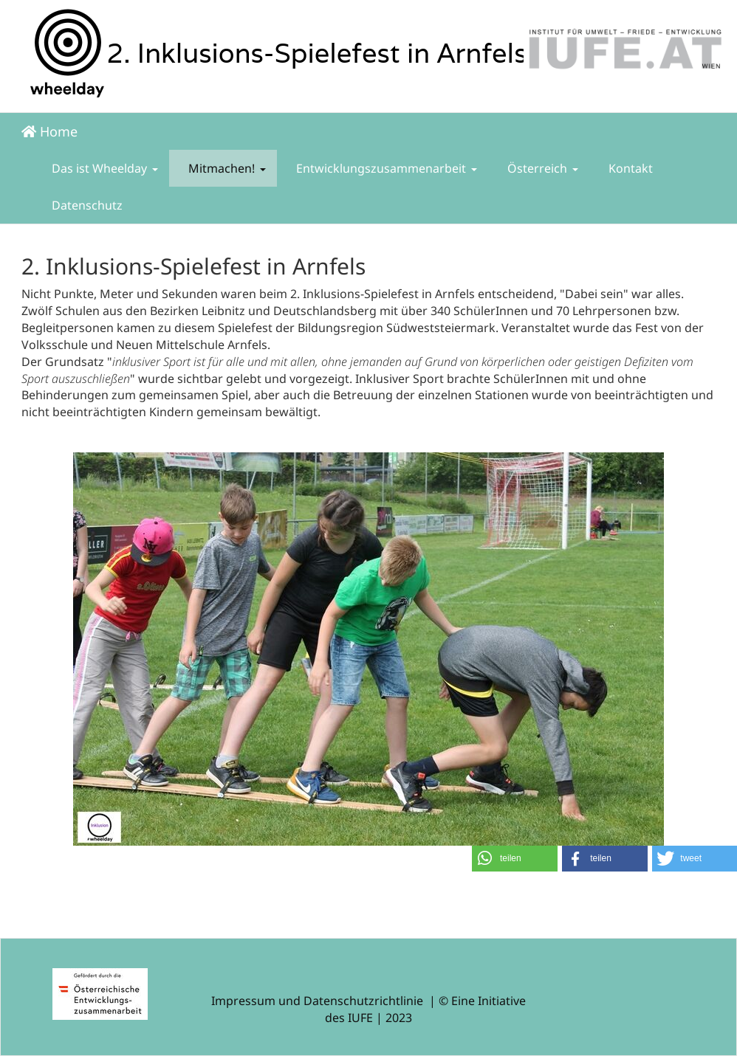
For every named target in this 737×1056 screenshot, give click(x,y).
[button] (515, 859)
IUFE (360, 1018)
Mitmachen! (225, 168)
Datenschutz (86, 205)
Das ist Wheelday (103, 168)
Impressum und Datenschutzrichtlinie (317, 1001)
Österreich (541, 168)
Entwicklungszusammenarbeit (385, 168)
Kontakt (629, 168)
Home (49, 131)
